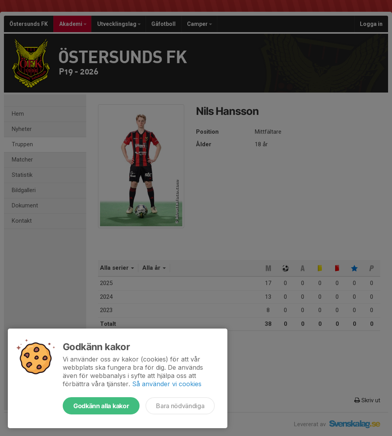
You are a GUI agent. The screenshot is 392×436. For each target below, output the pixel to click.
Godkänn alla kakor (101, 406)
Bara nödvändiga (180, 406)
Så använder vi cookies (166, 384)
